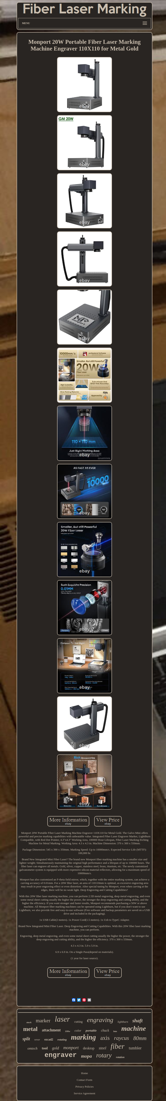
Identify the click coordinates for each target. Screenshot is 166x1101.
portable (91, 1030)
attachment (51, 1030)
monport (71, 1047)
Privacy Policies (84, 1086)
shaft (137, 1020)
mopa (86, 1056)
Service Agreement (84, 1093)
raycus (121, 1038)
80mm (140, 1038)
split (26, 1038)
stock (28, 1022)
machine (133, 1028)
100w (67, 1031)
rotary (104, 1055)
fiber (117, 1046)
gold (55, 1048)
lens (115, 1031)
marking (83, 1037)
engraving (100, 1019)
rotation (120, 1057)
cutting (78, 1021)
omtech (32, 1048)
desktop (88, 1048)
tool (45, 1048)
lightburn (123, 1021)
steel (102, 1048)
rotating (62, 1039)
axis (105, 1038)
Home (84, 1073)
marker (43, 1020)
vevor (37, 1039)
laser (62, 1019)
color (78, 1030)
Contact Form (84, 1079)
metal (30, 1029)
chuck (105, 1030)
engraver (61, 1055)
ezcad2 (48, 1039)
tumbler (135, 1048)
